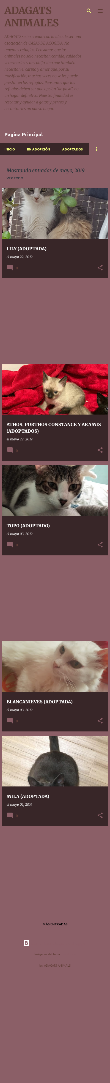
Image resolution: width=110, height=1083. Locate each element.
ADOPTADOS (72, 149)
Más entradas (55, 924)
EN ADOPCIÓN (38, 149)
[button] (100, 268)
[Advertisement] (55, 321)
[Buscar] (89, 11)
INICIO (9, 149)
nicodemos (69, 954)
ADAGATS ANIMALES (31, 16)
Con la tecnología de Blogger (55, 943)
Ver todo (15, 178)
